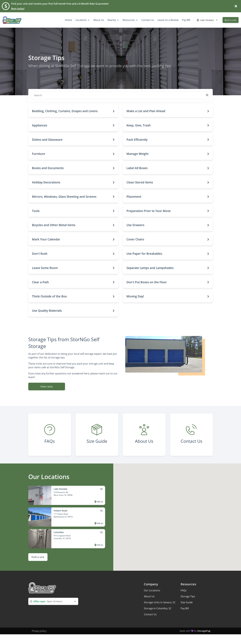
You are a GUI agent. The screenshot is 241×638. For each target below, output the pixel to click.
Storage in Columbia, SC (158, 608)
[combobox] (53, 601)
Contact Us (150, 614)
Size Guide (187, 602)
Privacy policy (39, 631)
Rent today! (17, 8)
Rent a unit (231, 20)
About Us (149, 596)
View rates (46, 386)
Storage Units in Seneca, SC (160, 602)
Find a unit (38, 557)
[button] (73, 111)
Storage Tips (188, 596)
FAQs (183, 590)
